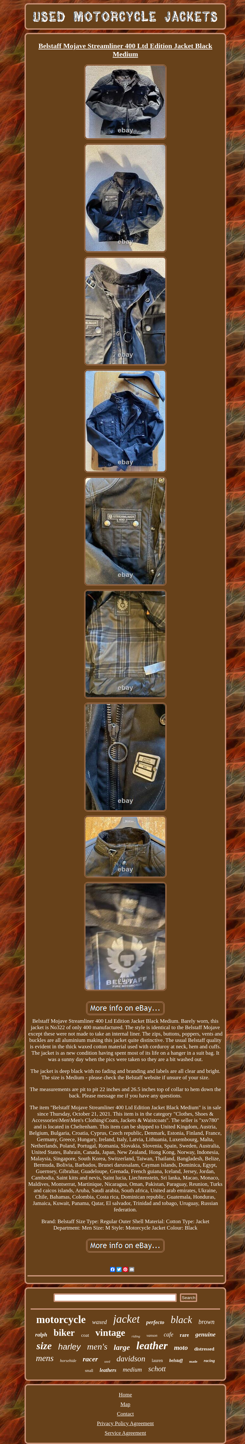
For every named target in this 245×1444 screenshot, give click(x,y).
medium (132, 1369)
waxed (99, 1322)
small (89, 1370)
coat (85, 1335)
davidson (130, 1358)
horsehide (68, 1360)
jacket (126, 1319)
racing (209, 1360)
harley (69, 1346)
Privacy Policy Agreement (125, 1423)
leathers (108, 1370)
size (44, 1345)
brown (206, 1321)
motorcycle (61, 1319)
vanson (151, 1335)
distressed (204, 1348)
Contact (125, 1414)
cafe (168, 1334)
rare (184, 1335)
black (181, 1319)
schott (157, 1369)
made (193, 1361)
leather (151, 1345)
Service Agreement (125, 1433)
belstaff (176, 1360)
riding (135, 1336)
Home (125, 1395)
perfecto (155, 1322)
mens (45, 1358)
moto (181, 1347)
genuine (205, 1334)
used (107, 1361)
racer (90, 1359)
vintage (110, 1332)
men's (97, 1346)
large (122, 1347)
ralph (41, 1335)
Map (125, 1404)
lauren (157, 1360)
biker (64, 1333)
